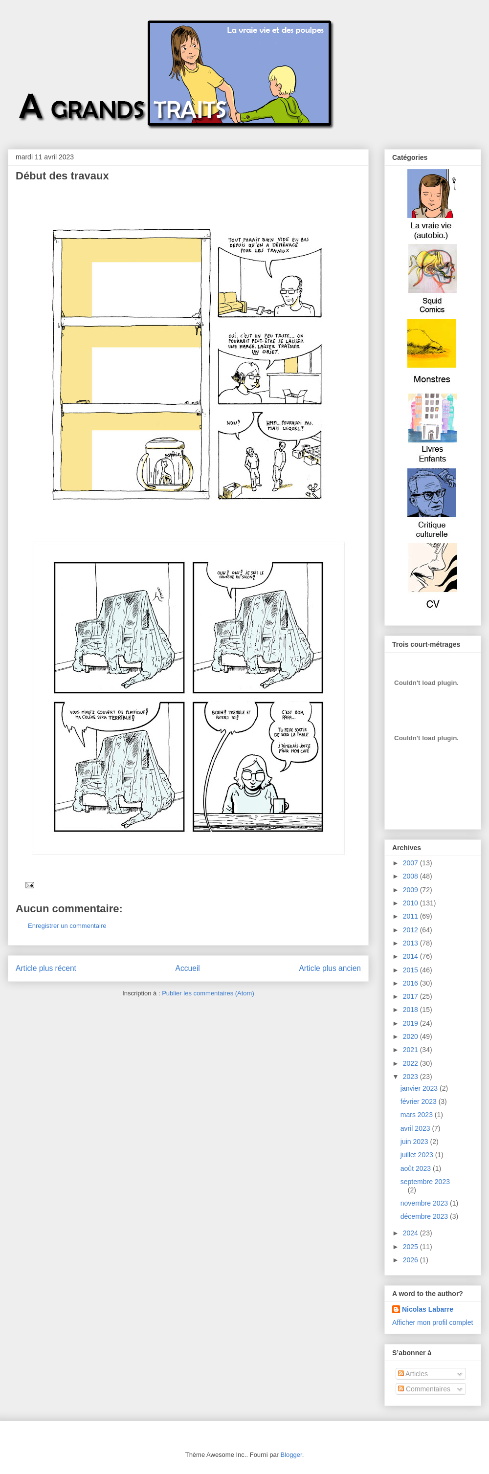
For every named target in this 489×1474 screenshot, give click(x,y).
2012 (411, 930)
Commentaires (424, 1389)
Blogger (291, 1454)
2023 (411, 1076)
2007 (411, 863)
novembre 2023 (425, 1203)
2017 (411, 996)
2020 (411, 1036)
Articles (413, 1374)
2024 (411, 1233)
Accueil (188, 968)
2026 (411, 1260)
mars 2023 (417, 1115)
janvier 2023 (420, 1088)
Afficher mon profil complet (432, 1322)
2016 (411, 983)
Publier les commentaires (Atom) (208, 993)
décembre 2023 (425, 1216)
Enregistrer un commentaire (67, 925)
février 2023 (419, 1101)
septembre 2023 (425, 1182)
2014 (411, 956)
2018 (411, 1009)
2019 (411, 1023)
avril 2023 (416, 1128)
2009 (411, 890)
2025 (411, 1247)
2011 (411, 916)
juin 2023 (415, 1141)
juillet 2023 (417, 1155)
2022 (411, 1063)
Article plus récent (46, 968)
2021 (411, 1050)
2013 (411, 943)
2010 (411, 903)
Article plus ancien (330, 968)
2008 (411, 876)
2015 (411, 970)
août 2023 (416, 1168)
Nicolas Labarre (427, 1309)
